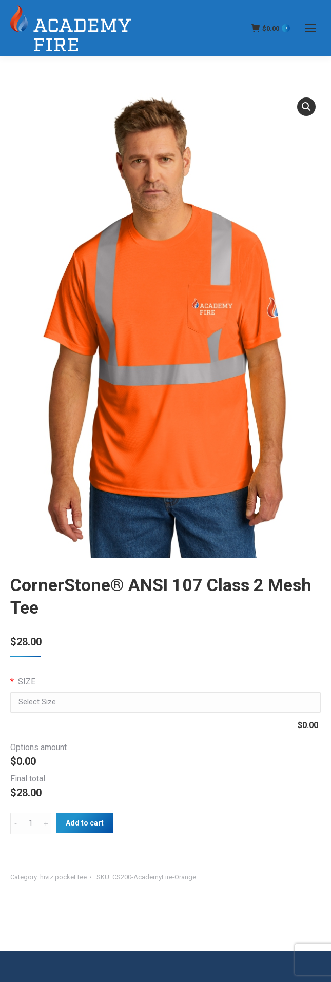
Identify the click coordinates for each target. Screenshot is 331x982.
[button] (306, 106)
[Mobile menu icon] (310, 28)
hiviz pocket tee (63, 877)
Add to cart (85, 823)
